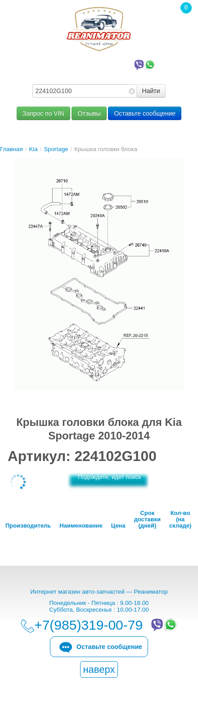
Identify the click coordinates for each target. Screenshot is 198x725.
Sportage (56, 149)
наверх (99, 669)
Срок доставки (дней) (147, 519)
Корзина (181, 26)
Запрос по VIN (43, 113)
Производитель (28, 526)
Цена (118, 526)
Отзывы (88, 113)
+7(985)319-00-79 (101, 64)
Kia (33, 149)
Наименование (80, 526)
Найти (151, 90)
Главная (11, 149)
